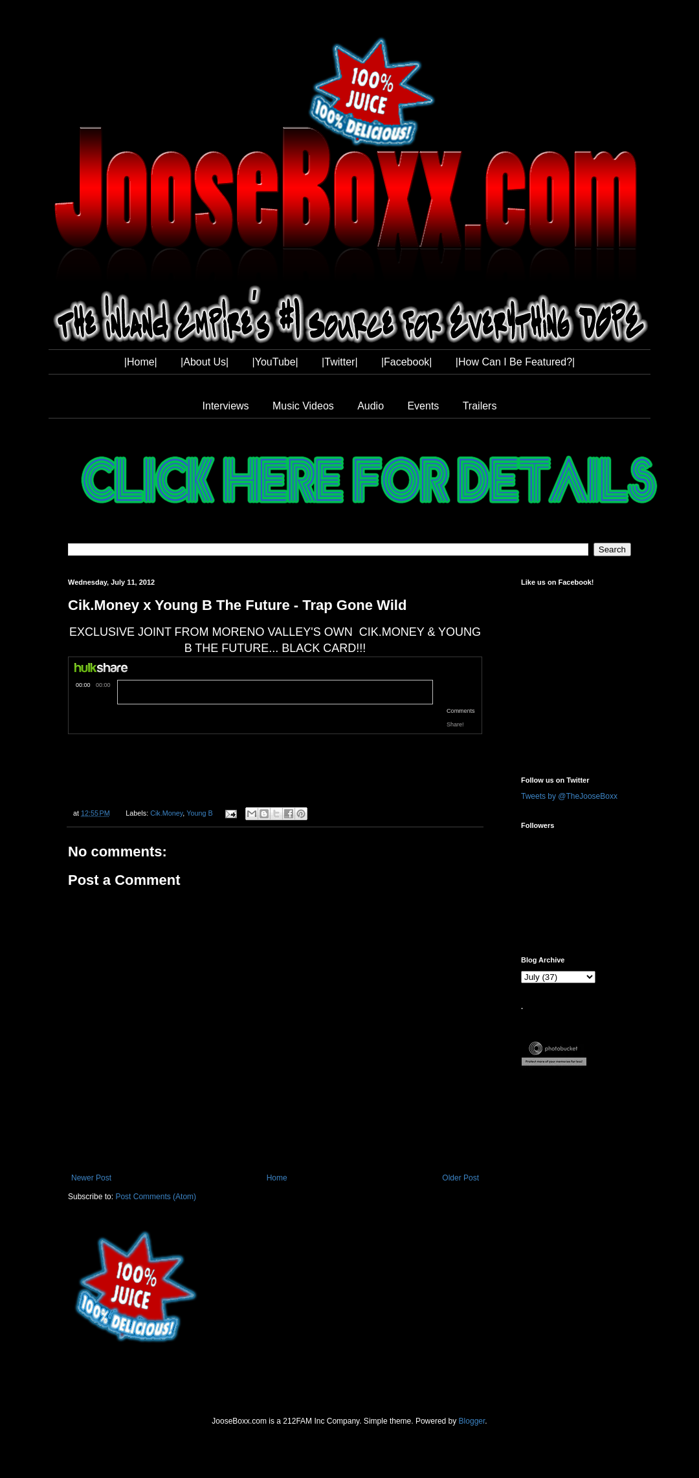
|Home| (140, 361)
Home (277, 1177)
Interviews (226, 405)
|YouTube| (275, 361)
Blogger (472, 1421)
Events (423, 405)
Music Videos (303, 405)
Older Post (460, 1177)
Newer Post (91, 1177)
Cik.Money (166, 813)
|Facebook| (406, 361)
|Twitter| (339, 361)
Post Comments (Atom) (155, 1196)
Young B (199, 813)
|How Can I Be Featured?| (515, 361)
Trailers (480, 405)
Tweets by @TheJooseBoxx (569, 796)
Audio (370, 405)
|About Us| (204, 361)
